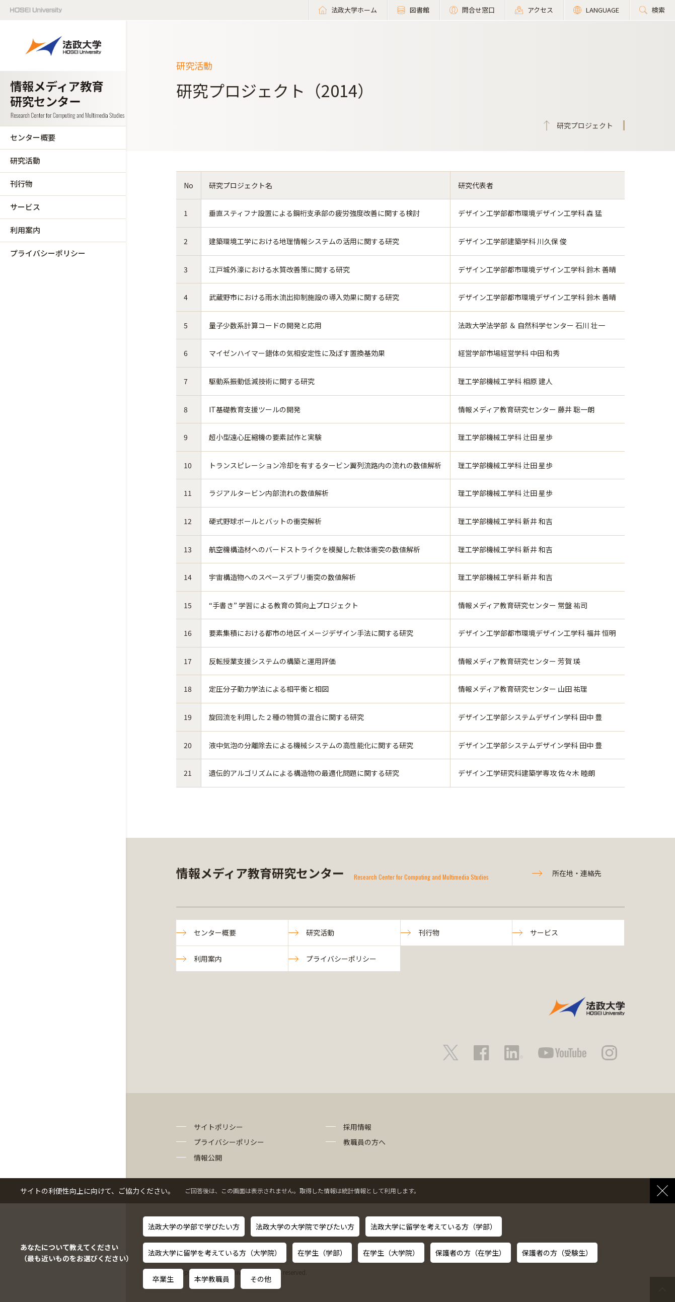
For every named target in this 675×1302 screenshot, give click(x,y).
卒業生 (163, 1279)
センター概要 (32, 137)
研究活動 (25, 160)
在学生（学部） (322, 1253)
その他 (260, 1279)
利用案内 (25, 230)
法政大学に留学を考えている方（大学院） (214, 1253)
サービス (25, 206)
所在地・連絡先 (577, 873)
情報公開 (208, 1157)
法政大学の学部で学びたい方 (194, 1226)
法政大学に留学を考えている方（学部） (433, 1226)
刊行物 (21, 183)
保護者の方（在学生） (470, 1253)
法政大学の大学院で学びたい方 (305, 1226)
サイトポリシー (218, 1127)
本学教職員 (212, 1279)
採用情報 (357, 1127)
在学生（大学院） (391, 1253)
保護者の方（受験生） (557, 1253)
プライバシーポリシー (48, 253)
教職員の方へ (364, 1142)
